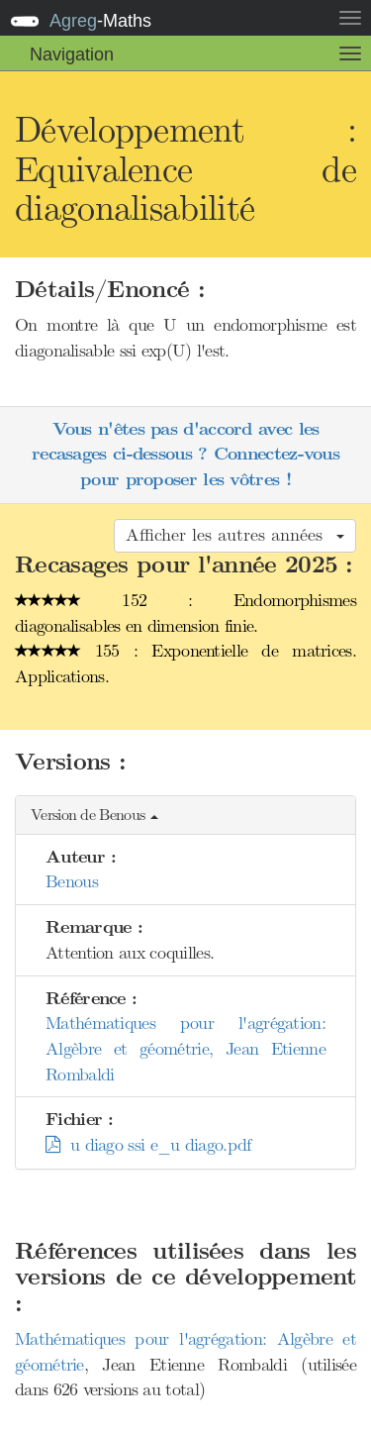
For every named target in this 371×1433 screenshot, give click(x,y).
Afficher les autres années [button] (235, 535)
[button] (185, 815)
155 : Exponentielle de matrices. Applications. (185, 663)
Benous (72, 881)
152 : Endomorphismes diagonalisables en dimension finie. (185, 613)
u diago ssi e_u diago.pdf (148, 1145)
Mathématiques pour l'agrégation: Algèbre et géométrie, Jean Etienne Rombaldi (185, 1048)
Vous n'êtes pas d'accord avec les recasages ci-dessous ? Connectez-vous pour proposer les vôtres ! (185, 454)
